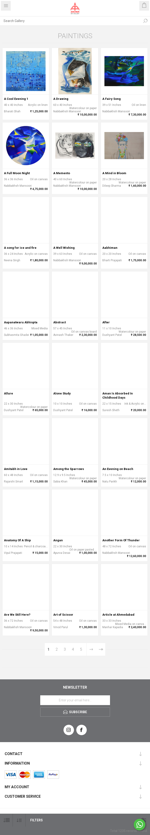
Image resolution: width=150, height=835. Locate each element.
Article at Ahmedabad (118, 614)
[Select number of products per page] (6, 820)
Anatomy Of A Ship (17, 540)
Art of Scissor (63, 614)
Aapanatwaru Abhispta (20, 322)
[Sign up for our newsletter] (75, 700)
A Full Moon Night (17, 173)
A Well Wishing (64, 247)
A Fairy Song (111, 99)
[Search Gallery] (70, 20)
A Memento (61, 173)
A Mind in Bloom (114, 173)
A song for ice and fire (20, 247)
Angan (58, 540)
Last (100, 649)
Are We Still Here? (17, 614)
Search (145, 20)
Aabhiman (109, 247)
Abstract (59, 322)
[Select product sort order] (19, 820)
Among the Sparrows (68, 469)
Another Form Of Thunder (121, 540)
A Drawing (60, 99)
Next (91, 649)
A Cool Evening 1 (16, 99)
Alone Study (62, 393)
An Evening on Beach (117, 469)
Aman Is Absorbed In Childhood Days (117, 395)
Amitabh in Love (15, 469)
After (106, 322)
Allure (8, 393)
